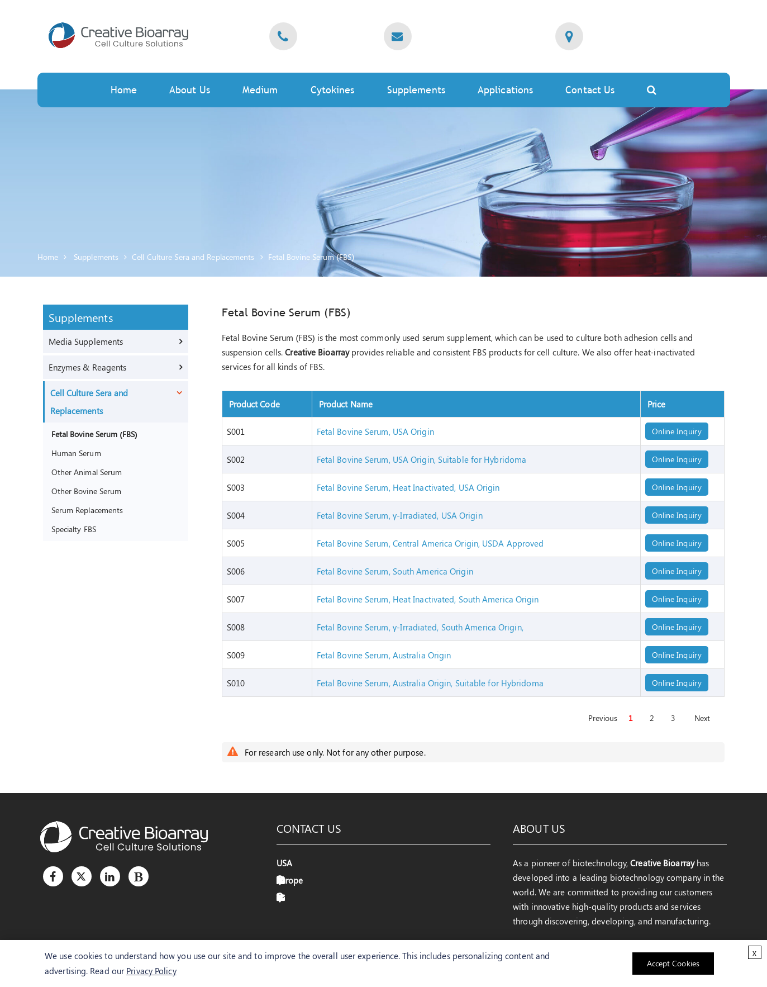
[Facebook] (53, 876)
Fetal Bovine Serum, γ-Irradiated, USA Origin (400, 515)
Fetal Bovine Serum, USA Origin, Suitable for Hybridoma (421, 459)
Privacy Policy (151, 970)
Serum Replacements (87, 510)
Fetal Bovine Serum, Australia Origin (384, 655)
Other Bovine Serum (86, 491)
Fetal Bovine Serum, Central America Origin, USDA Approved (430, 543)
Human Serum (76, 453)
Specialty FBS (73, 529)
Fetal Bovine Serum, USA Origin (375, 431)
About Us (189, 90)
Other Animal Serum (86, 472)
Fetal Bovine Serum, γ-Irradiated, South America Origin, (420, 627)
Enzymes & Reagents (88, 367)
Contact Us (589, 90)
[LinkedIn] (110, 876)
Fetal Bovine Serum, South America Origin (395, 571)
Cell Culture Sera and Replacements (193, 257)
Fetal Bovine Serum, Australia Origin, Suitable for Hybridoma (430, 683)
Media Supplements (86, 341)
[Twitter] (82, 876)
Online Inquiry (677, 431)
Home (124, 90)
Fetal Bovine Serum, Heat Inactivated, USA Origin (408, 487)
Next (702, 718)
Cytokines (333, 90)
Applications (505, 90)
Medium (260, 90)
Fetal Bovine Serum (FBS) (311, 257)
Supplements (416, 90)
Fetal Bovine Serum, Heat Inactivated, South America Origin (428, 599)
